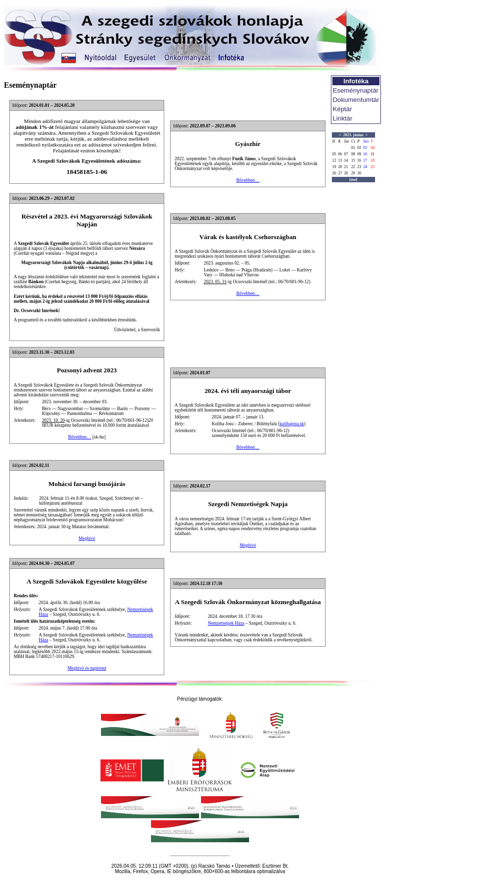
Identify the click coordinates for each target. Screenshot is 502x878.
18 (373, 160)
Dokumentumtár (356, 99)
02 (359, 148)
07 (346, 154)
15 (353, 160)
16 (359, 160)
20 (340, 167)
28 (346, 173)
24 (365, 167)
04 (373, 148)
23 (359, 167)
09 (359, 154)
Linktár (342, 118)
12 (334, 160)
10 (365, 154)
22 (353, 167)
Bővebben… (247, 180)
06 (340, 154)
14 (346, 160)
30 (359, 173)
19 (334, 167)
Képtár (342, 109)
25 (373, 167)
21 (346, 167)
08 (353, 154)
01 (353, 148)
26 (334, 173)
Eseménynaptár (355, 90)
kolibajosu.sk (291, 423)
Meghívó (86, 538)
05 (334, 154)
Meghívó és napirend (87, 668)
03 (365, 148)
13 (340, 160)
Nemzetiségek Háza (226, 623)
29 (353, 173)
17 (365, 160)
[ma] (353, 179)
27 (340, 173)
